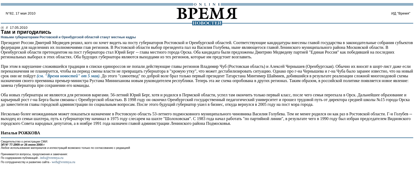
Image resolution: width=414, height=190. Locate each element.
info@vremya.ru (51, 158)
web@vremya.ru (63, 162)
